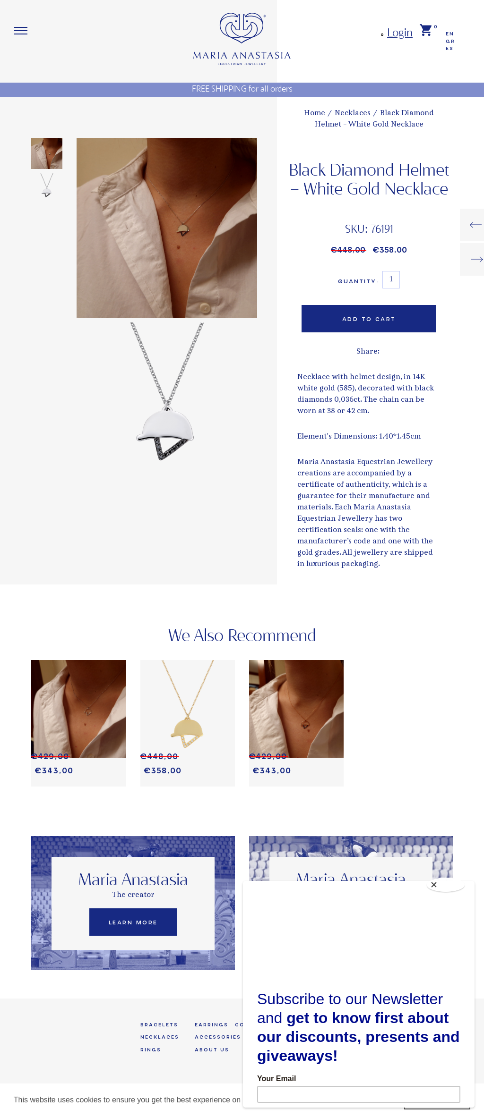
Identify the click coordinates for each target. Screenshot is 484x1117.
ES (450, 49)
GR (450, 41)
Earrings (211, 1026)
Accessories (218, 1038)
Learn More (133, 923)
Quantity (358, 281)
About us (212, 1051)
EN (450, 34)
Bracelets (159, 1026)
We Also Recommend (242, 637)
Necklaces (159, 1038)
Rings (150, 1051)
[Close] (447, 883)
